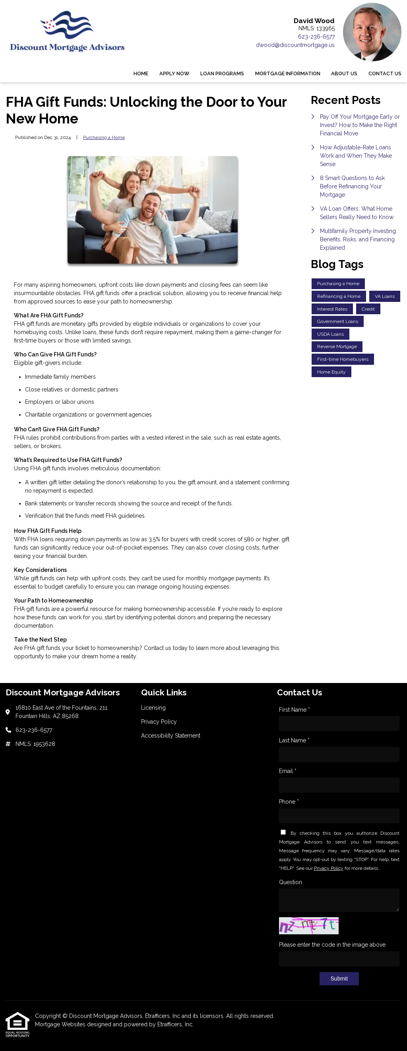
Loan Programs (222, 73)
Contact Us (384, 73)
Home (141, 73)
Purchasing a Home (104, 137)
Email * (288, 771)
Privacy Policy (328, 868)
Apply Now (174, 73)
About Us (344, 73)
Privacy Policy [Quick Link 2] (159, 721)
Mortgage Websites (61, 1024)
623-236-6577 (316, 36)
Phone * (289, 802)
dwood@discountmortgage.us (295, 45)
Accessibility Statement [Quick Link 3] (170, 735)
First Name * (294, 710)
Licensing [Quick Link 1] (153, 708)
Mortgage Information (287, 73)
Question (290, 882)
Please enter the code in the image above (332, 944)
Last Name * (294, 740)
